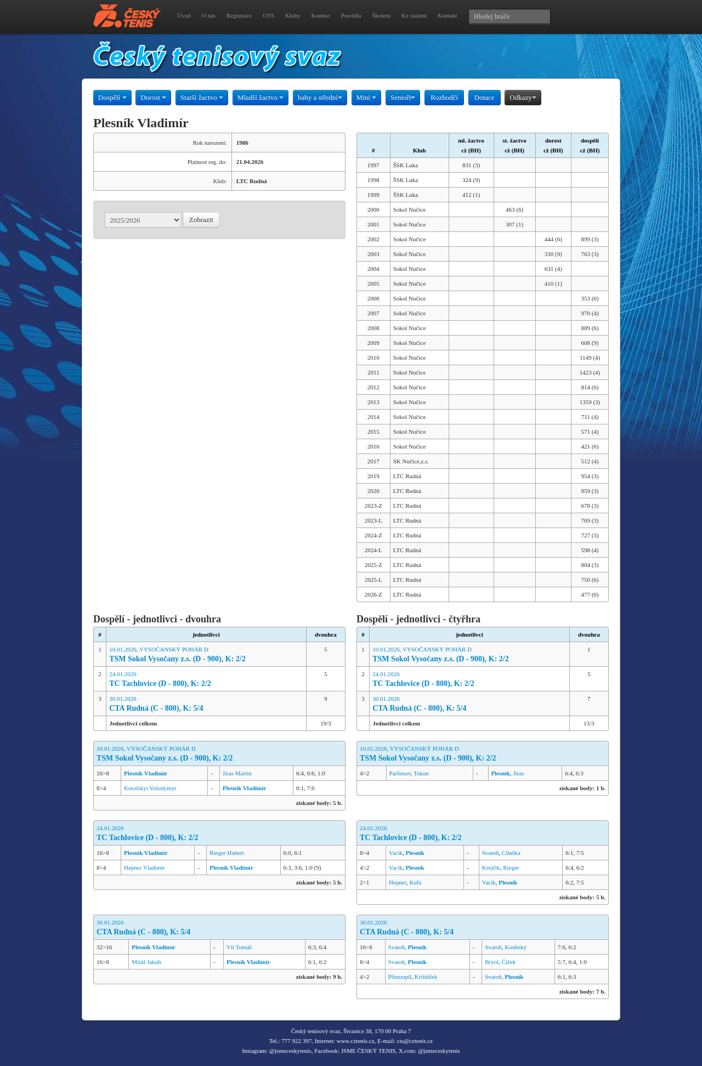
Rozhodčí (444, 97)
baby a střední (320, 97)
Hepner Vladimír (144, 867)
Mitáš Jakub (146, 962)
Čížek (509, 962)
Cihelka (511, 852)
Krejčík (491, 867)
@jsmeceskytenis (290, 1050)
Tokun (421, 773)
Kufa (415, 882)
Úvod (183, 15)
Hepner (397, 882)
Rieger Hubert (227, 852)
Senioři (403, 97)
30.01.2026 (206, 704)
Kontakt (447, 15)
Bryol (492, 962)
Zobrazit (201, 220)
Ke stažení (414, 15)
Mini (366, 97)
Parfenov (400, 773)
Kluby (293, 15)
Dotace (484, 97)
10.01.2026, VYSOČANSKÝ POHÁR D (206, 655)
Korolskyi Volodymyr (150, 788)
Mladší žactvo (260, 97)
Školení (381, 15)
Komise (321, 15)
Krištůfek (426, 976)
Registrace (239, 15)
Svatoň (490, 852)
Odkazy (522, 97)
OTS (268, 15)
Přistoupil (400, 976)
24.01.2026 (206, 680)
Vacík (396, 852)
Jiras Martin (237, 773)
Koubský (515, 947)
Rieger (511, 867)
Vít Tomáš (239, 947)
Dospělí (112, 97)
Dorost (153, 97)
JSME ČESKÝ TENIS (368, 1050)
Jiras (518, 773)
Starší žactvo (201, 97)
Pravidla (351, 15)
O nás (208, 15)
